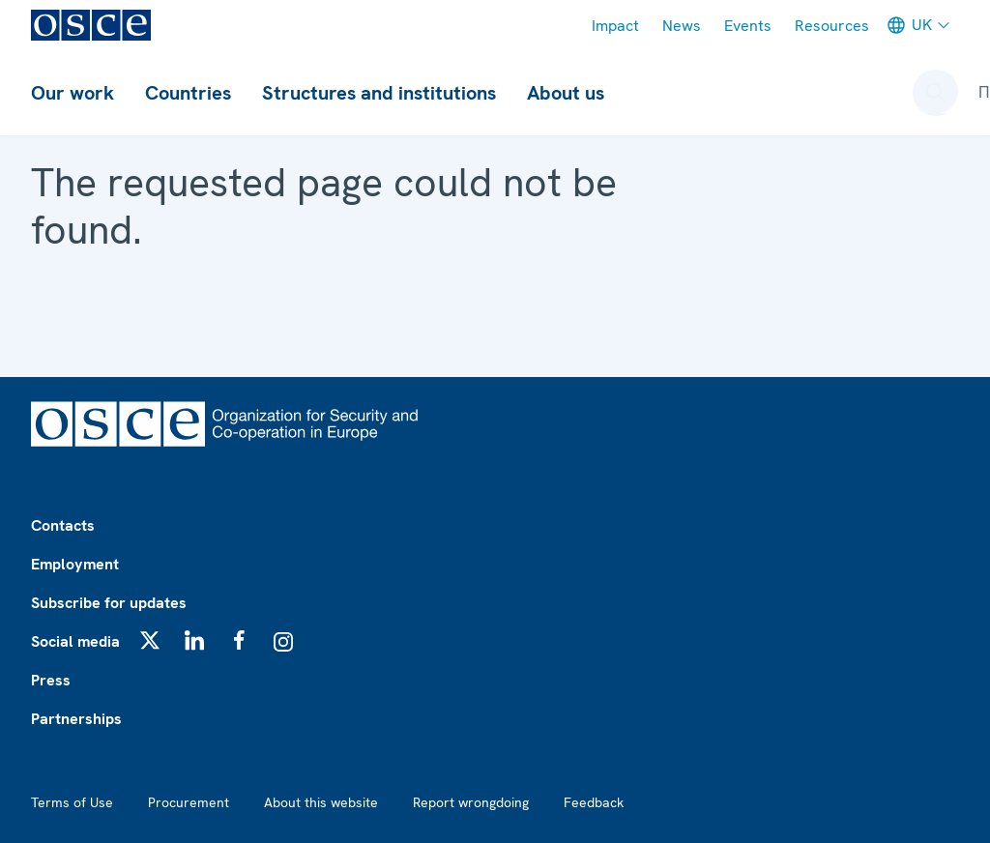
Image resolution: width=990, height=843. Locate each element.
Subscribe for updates (109, 603)
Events (748, 25)
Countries (188, 92)
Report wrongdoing (471, 802)
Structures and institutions (379, 92)
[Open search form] (936, 93)
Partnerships (76, 719)
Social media (75, 641)
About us (565, 92)
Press (51, 680)
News (681, 25)
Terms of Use (72, 802)
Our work (72, 92)
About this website (321, 802)
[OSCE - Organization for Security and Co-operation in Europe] (91, 25)
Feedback (594, 802)
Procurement (188, 802)
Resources (832, 25)
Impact (615, 25)
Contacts (63, 525)
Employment (75, 564)
